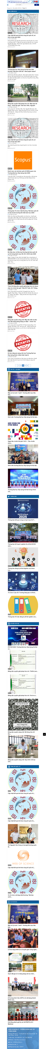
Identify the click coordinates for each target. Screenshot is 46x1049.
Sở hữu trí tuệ (11, 115)
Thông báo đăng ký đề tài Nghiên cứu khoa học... (21, 569)
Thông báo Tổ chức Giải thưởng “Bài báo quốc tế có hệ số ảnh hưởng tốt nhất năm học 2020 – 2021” (23, 212)
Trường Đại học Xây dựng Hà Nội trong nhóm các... (22, 490)
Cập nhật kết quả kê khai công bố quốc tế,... (21, 793)
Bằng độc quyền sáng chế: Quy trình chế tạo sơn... (21, 760)
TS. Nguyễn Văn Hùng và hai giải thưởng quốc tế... (22, 846)
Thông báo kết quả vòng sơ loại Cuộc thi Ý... (21, 520)
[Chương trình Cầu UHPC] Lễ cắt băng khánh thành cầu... (22, 999)
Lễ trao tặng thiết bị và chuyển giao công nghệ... (22, 949)
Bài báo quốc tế (11, 46)
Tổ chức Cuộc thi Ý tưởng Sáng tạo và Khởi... (22, 592)
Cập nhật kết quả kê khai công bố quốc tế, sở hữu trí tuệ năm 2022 (21, 36)
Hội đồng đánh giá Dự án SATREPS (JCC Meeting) (20, 1023)
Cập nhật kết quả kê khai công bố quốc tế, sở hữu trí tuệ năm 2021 (21, 140)
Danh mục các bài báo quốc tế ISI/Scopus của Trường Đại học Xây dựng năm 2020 (22, 172)
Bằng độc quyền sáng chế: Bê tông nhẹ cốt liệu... (21, 733)
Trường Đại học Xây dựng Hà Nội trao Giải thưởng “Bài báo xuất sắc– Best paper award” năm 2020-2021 (22, 71)
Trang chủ (9, 8)
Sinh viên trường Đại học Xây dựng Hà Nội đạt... (23, 465)
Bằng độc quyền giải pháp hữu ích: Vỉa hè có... (22, 695)
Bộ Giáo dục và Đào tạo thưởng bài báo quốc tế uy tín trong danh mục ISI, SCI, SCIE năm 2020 (22, 253)
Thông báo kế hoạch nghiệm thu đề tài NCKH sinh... (22, 545)
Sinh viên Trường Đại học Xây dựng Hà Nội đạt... (23, 417)
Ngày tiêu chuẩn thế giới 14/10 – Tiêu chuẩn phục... (21, 442)
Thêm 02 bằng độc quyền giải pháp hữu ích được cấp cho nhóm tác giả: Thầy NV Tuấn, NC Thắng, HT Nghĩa (23, 288)
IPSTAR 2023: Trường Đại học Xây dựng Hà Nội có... (22, 648)
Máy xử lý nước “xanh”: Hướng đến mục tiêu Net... (22, 393)
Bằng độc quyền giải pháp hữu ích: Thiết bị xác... (23, 671)
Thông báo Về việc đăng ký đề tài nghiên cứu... (22, 616)
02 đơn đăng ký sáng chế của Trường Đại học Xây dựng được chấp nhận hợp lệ (22, 354)
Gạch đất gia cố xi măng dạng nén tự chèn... (21, 973)
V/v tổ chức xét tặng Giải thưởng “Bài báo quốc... (21, 896)
